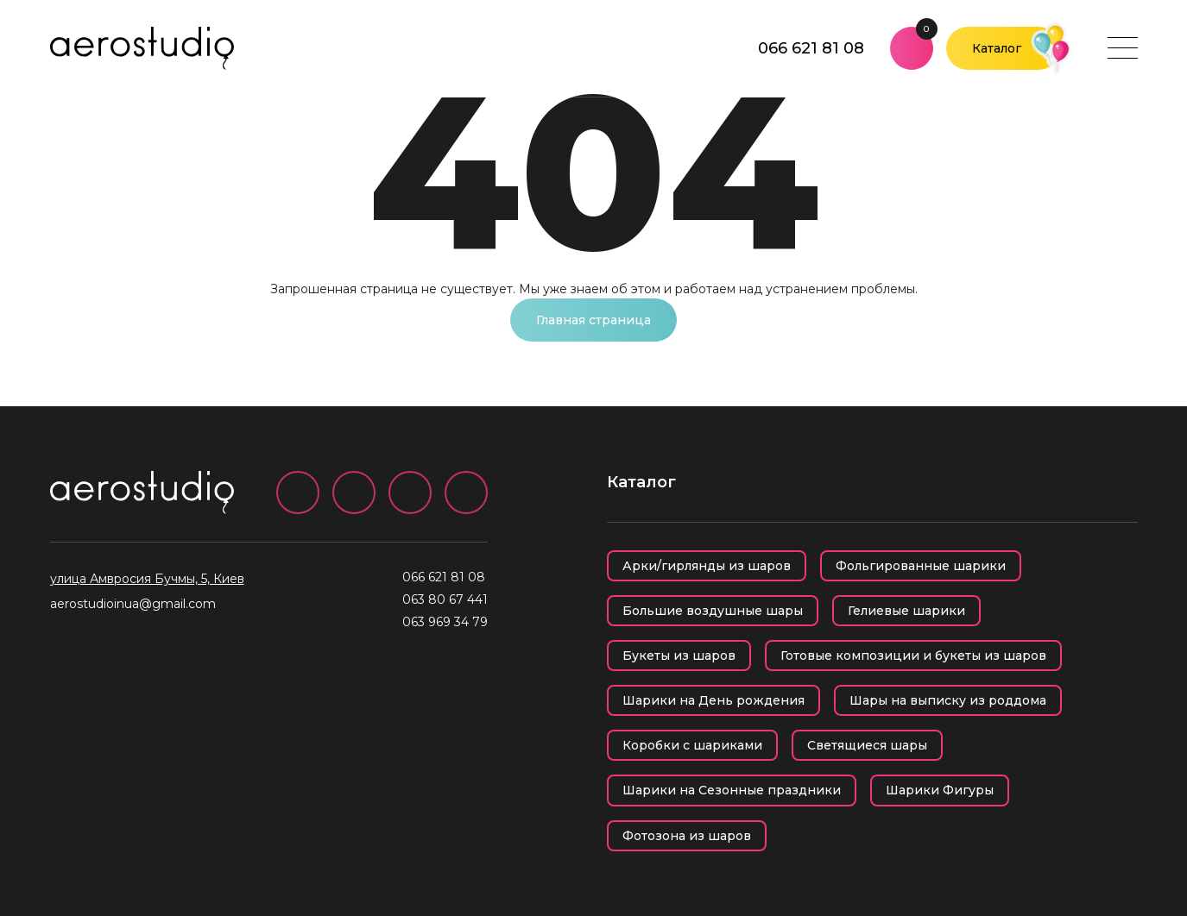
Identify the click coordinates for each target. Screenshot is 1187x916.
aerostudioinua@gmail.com (133, 604)
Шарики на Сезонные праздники (731, 790)
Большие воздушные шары (712, 610)
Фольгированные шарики (921, 566)
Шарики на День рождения (713, 700)
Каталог (996, 48)
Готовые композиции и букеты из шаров (913, 655)
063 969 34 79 (445, 622)
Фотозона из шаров (686, 836)
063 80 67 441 (445, 599)
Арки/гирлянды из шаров (706, 566)
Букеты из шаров (679, 655)
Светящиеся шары (867, 745)
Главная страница (593, 320)
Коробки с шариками (692, 745)
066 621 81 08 (811, 48)
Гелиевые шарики (906, 610)
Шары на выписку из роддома (947, 700)
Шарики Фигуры (940, 790)
